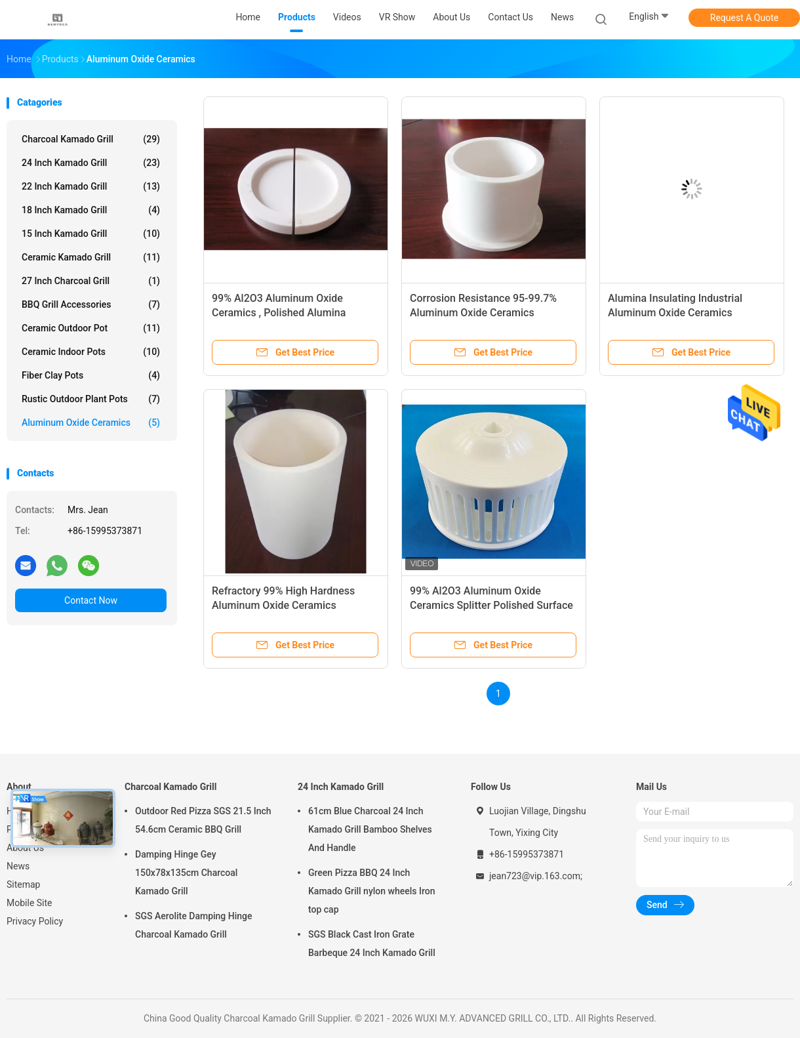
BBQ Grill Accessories (91, 304)
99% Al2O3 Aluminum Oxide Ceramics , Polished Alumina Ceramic (279, 312)
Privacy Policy (35, 921)
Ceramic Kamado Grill (91, 257)
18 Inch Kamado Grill (91, 210)
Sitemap (23, 884)
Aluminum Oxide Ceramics (91, 422)
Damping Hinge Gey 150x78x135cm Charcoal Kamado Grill (186, 872)
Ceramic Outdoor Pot (91, 328)
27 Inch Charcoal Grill (91, 280)
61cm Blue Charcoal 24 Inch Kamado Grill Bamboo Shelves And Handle (370, 829)
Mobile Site (29, 903)
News (18, 866)
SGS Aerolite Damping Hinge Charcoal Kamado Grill (193, 925)
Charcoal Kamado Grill (91, 139)
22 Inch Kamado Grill (91, 186)
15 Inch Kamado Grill (91, 233)
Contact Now (90, 600)
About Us (25, 847)
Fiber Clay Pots (91, 375)
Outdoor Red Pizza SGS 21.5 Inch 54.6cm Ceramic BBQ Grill (203, 820)
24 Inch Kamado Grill (91, 162)
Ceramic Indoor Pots (91, 351)
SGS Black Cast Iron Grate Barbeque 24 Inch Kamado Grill (371, 943)
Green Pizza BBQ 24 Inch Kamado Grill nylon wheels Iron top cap (371, 891)
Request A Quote (744, 17)
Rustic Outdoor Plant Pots (91, 398)
